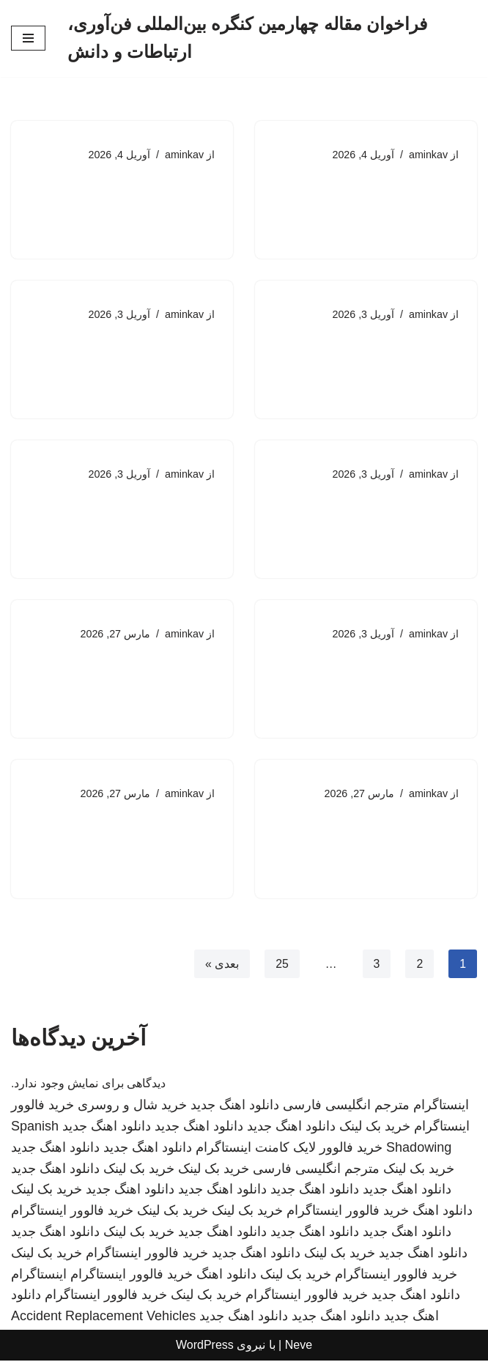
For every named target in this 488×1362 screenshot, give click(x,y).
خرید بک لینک (374, 1128)
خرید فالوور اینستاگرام (347, 1212)
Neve (298, 1347)
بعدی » (221, 965)
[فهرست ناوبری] (28, 38)
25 (281, 965)
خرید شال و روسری (132, 1107)
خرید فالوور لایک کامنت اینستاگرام (289, 1148)
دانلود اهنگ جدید (235, 1107)
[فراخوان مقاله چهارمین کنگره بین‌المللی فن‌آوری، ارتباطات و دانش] (272, 38)
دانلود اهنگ (443, 1212)
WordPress (205, 1347)
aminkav (428, 154)
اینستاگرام (441, 1107)
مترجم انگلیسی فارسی (346, 1107)
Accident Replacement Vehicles (103, 1318)
